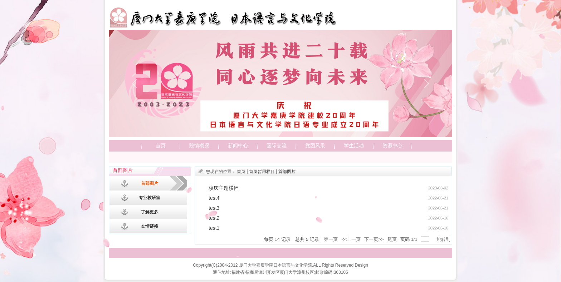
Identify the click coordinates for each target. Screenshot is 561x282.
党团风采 (315, 145)
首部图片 (149, 183)
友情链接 (149, 226)
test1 (214, 228)
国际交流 (277, 145)
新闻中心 (238, 145)
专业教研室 (149, 197)
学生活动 (354, 145)
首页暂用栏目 (262, 171)
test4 (214, 198)
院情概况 (199, 145)
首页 (161, 145)
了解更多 (149, 211)
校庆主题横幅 (224, 188)
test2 (214, 218)
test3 (214, 208)
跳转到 (444, 239)
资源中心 (392, 145)
